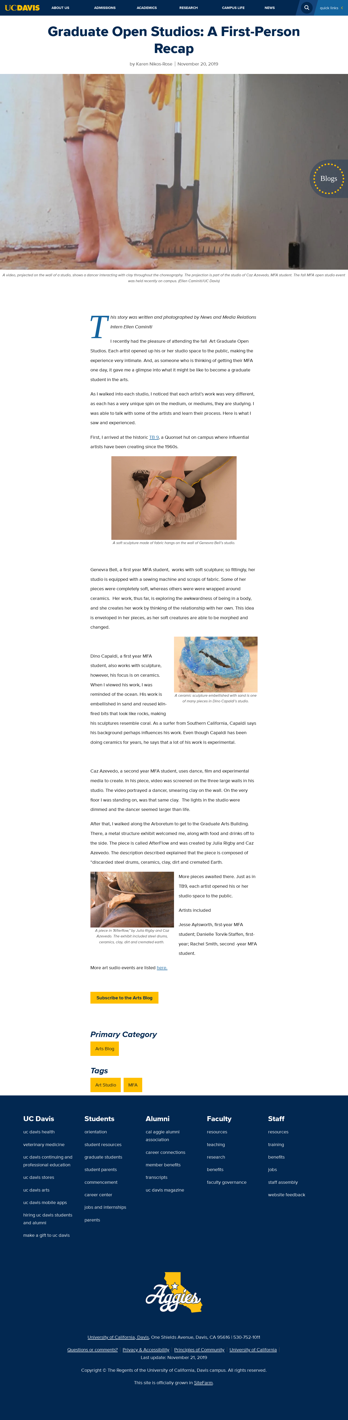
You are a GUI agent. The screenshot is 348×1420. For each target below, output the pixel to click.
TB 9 (154, 437)
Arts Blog (104, 1048)
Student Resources (103, 1144)
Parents (92, 1219)
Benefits (215, 1169)
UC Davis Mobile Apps (45, 1202)
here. (162, 967)
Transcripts (156, 1177)
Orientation (96, 1131)
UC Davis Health (39, 1131)
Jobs (272, 1169)
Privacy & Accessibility (146, 1349)
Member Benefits (163, 1164)
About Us (60, 7)
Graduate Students (103, 1156)
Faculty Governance (227, 1182)
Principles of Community (199, 1349)
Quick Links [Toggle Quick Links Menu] (329, 8)
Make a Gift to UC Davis (46, 1235)
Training (276, 1144)
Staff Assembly (283, 1182)
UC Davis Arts (36, 1189)
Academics (147, 7)
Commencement (101, 1182)
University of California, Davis (118, 1337)
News (270, 7)
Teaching (216, 1144)
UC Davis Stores (38, 1177)
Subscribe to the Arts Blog (125, 997)
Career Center (98, 1194)
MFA (133, 1084)
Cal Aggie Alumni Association (163, 1135)
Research (188, 7)
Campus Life (233, 7)
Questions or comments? (92, 1349)
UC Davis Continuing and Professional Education (48, 1160)
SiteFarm (203, 1382)
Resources (217, 1131)
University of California (253, 1349)
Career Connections (165, 1152)
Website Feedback (286, 1194)
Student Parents (101, 1169)
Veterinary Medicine (44, 1144)
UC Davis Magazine (165, 1189)
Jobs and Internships (105, 1207)
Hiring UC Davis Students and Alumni (47, 1218)
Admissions (105, 7)
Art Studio (105, 1084)
